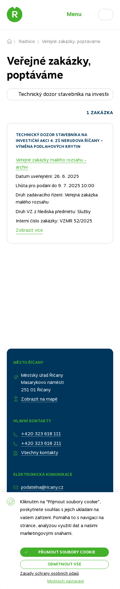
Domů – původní (13, 41)
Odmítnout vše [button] (64, 564)
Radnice (27, 41)
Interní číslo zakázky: (37, 221)
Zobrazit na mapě (39, 399)
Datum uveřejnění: (34, 176)
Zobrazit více (29, 230)
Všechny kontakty (39, 452)
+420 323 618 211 (41, 443)
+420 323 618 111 (41, 433)
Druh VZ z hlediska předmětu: (46, 211)
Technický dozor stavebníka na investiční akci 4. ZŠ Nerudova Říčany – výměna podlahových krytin (59, 140)
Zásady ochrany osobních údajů (49, 573)
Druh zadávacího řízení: (39, 195)
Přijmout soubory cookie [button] (66, 552)
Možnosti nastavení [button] (65, 581)
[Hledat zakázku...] (60, 94)
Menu (74, 14)
